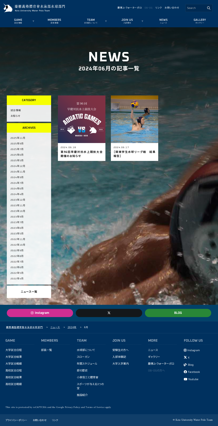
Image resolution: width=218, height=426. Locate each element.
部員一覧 (46, 350)
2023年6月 (17, 228)
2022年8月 (17, 256)
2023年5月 (17, 234)
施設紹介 (82, 395)
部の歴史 (82, 370)
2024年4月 (17, 194)
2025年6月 (17, 155)
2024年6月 (17, 189)
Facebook (194, 372)
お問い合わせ (172, 8)
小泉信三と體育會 (87, 377)
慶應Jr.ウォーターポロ (130, 8)
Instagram (193, 350)
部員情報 (54, 23)
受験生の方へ (120, 350)
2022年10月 (18, 245)
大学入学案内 (120, 363)
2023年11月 (18, 205)
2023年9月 (17, 217)
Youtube (193, 379)
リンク (158, 8)
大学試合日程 (13, 350)
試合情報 (18, 23)
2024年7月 (17, 183)
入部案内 (127, 23)
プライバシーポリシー (16, 420)
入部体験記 (119, 357)
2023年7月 (17, 222)
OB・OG (148, 8)
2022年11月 (18, 239)
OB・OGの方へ (156, 370)
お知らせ (15, 116)
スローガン (83, 357)
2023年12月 (18, 200)
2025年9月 (17, 144)
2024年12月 (18, 166)
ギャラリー (199, 23)
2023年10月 (18, 211)
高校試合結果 (13, 377)
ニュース (163, 23)
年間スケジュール (87, 363)
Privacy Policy (72, 407)
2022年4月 (17, 279)
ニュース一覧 (29, 291)
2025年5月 (17, 160)
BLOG (178, 313)
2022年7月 (17, 262)
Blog (190, 364)
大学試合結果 (13, 357)
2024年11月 (18, 172)
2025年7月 (17, 149)
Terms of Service (94, 407)
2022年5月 (17, 273)
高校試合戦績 (13, 384)
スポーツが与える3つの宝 (90, 386)
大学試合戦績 (13, 363)
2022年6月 (17, 267)
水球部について (90, 23)
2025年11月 (18, 138)
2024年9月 (17, 177)
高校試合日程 (13, 370)
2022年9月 (17, 250)
